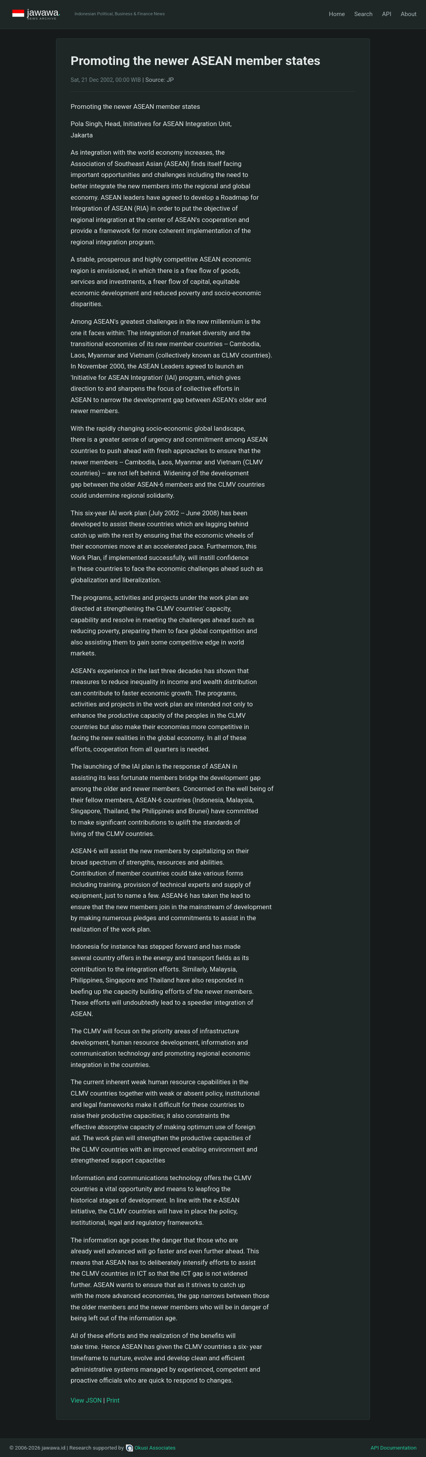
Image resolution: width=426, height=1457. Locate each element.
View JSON (86, 1400)
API (386, 14)
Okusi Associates (151, 1447)
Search (363, 14)
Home (337, 14)
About (409, 14)
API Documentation (394, 1447)
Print (112, 1400)
